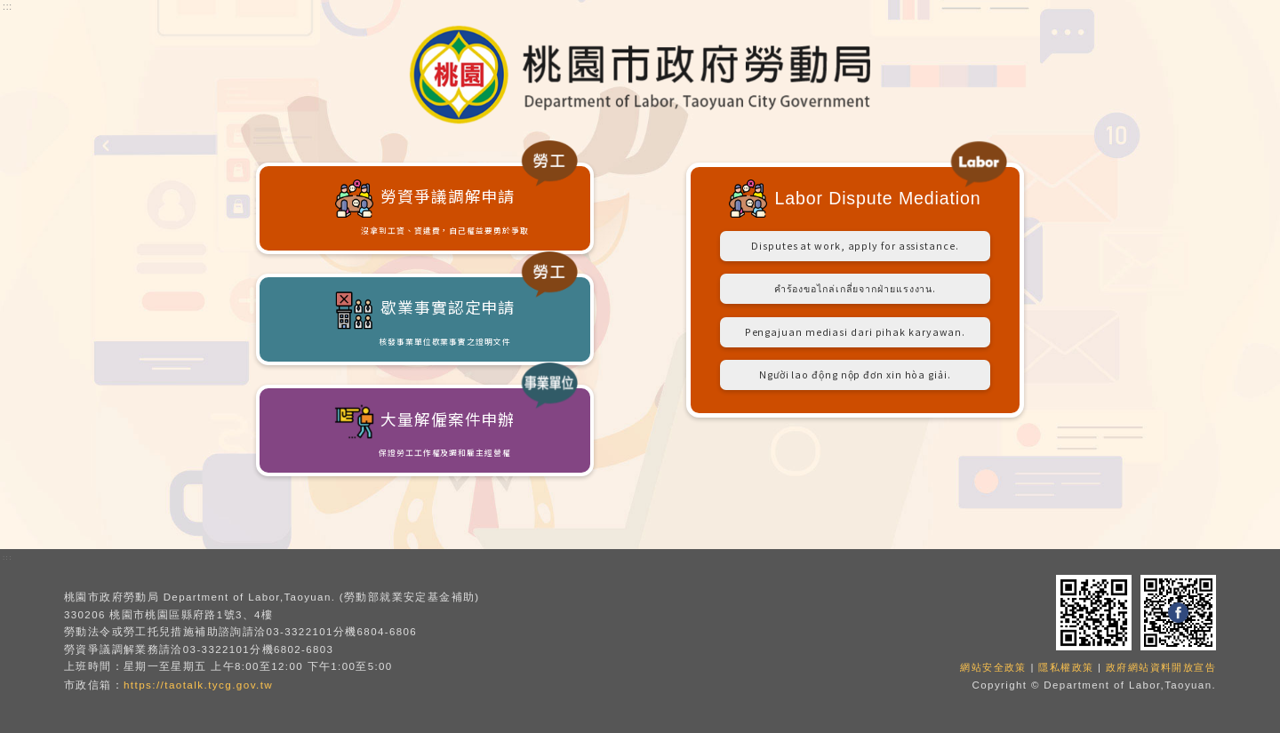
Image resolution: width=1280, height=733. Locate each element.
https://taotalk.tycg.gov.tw (197, 684)
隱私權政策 (1055, 666)
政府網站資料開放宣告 (1156, 666)
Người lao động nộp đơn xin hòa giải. (855, 415)
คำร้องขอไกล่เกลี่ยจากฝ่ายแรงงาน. (855, 308)
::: (7, 7)
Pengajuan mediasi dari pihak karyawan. (854, 362)
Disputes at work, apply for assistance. (854, 255)
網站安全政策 (977, 666)
